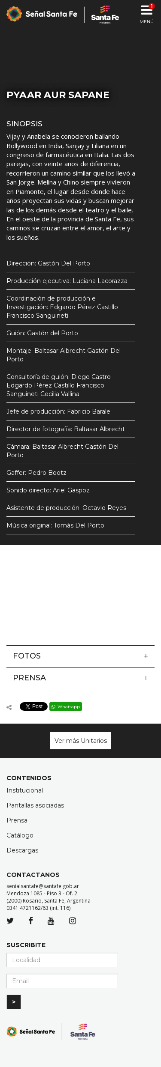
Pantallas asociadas (35, 805)
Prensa (80, 678)
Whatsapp (66, 706)
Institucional (24, 790)
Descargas (22, 850)
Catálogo (19, 835)
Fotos (80, 656)
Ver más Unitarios (81, 741)
